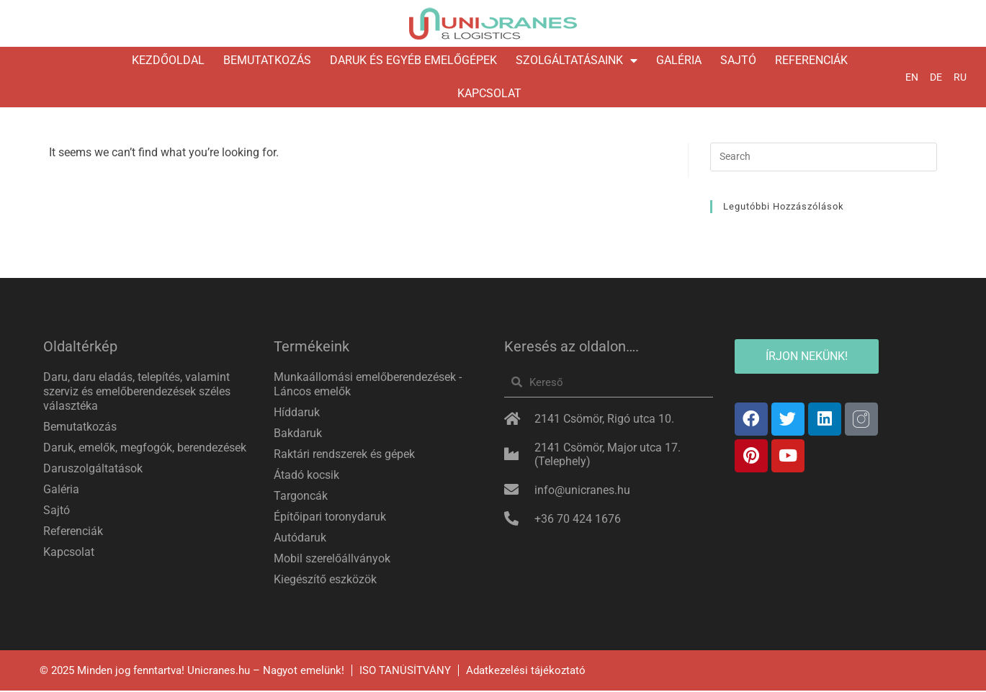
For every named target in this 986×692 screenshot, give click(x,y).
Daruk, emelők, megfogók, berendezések (144, 448)
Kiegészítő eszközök (325, 580)
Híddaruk (297, 413)
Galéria (679, 60)
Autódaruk (300, 538)
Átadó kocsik (306, 475)
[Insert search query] (823, 157)
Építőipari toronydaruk (330, 517)
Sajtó (738, 60)
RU (960, 77)
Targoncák (301, 496)
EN (911, 77)
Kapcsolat (489, 93)
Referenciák (811, 60)
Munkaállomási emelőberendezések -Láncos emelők (368, 385)
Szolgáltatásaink (576, 60)
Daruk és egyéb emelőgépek (413, 60)
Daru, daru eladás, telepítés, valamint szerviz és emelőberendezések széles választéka (136, 392)
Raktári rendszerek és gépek (344, 455)
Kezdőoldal (168, 60)
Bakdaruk (298, 434)
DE (936, 77)
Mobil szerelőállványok (332, 559)
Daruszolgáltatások (93, 469)
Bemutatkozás (267, 60)
